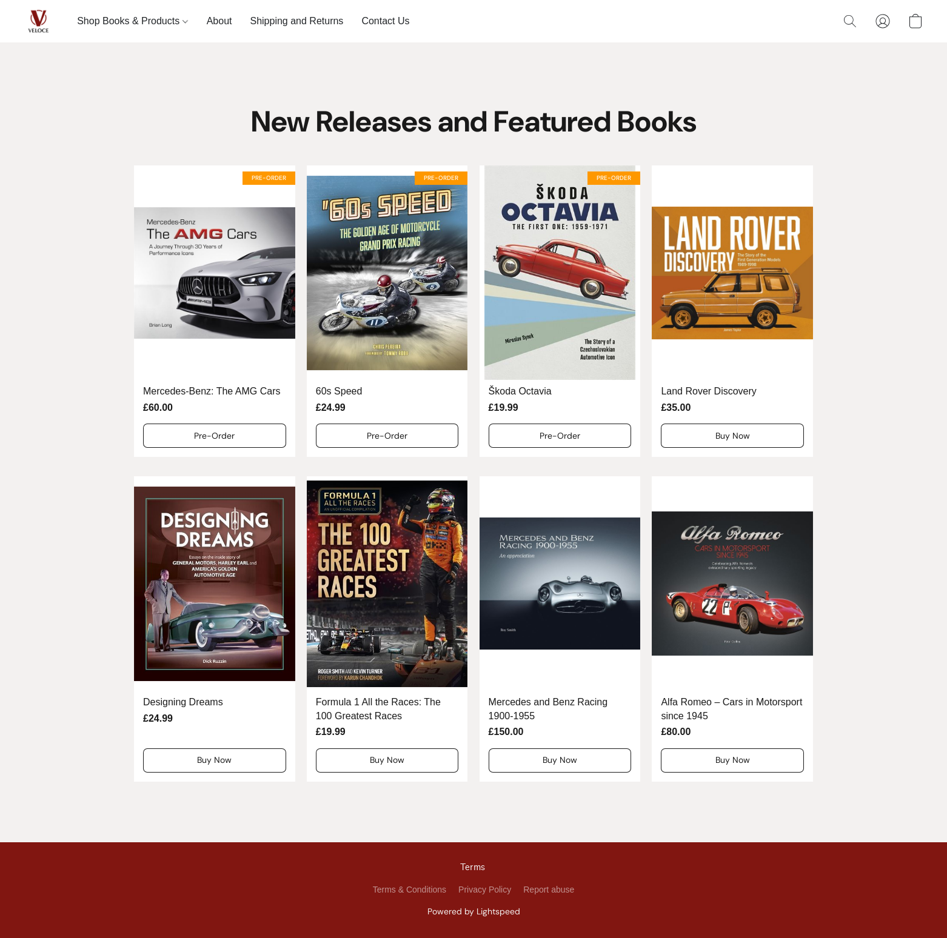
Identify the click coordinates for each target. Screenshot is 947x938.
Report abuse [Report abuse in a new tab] (548, 889)
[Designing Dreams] (214, 628)
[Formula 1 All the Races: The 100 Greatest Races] (387, 628)
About (219, 21)
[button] (38, 21)
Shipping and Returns (296, 21)
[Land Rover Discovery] (732, 311)
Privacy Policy (484, 889)
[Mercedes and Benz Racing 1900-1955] (560, 628)
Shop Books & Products (132, 21)
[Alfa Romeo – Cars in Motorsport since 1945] (732, 628)
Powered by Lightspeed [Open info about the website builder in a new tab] (473, 911)
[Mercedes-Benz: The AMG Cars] (214, 311)
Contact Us (385, 21)
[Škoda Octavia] (560, 311)
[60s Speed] (387, 311)
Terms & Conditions (409, 889)
